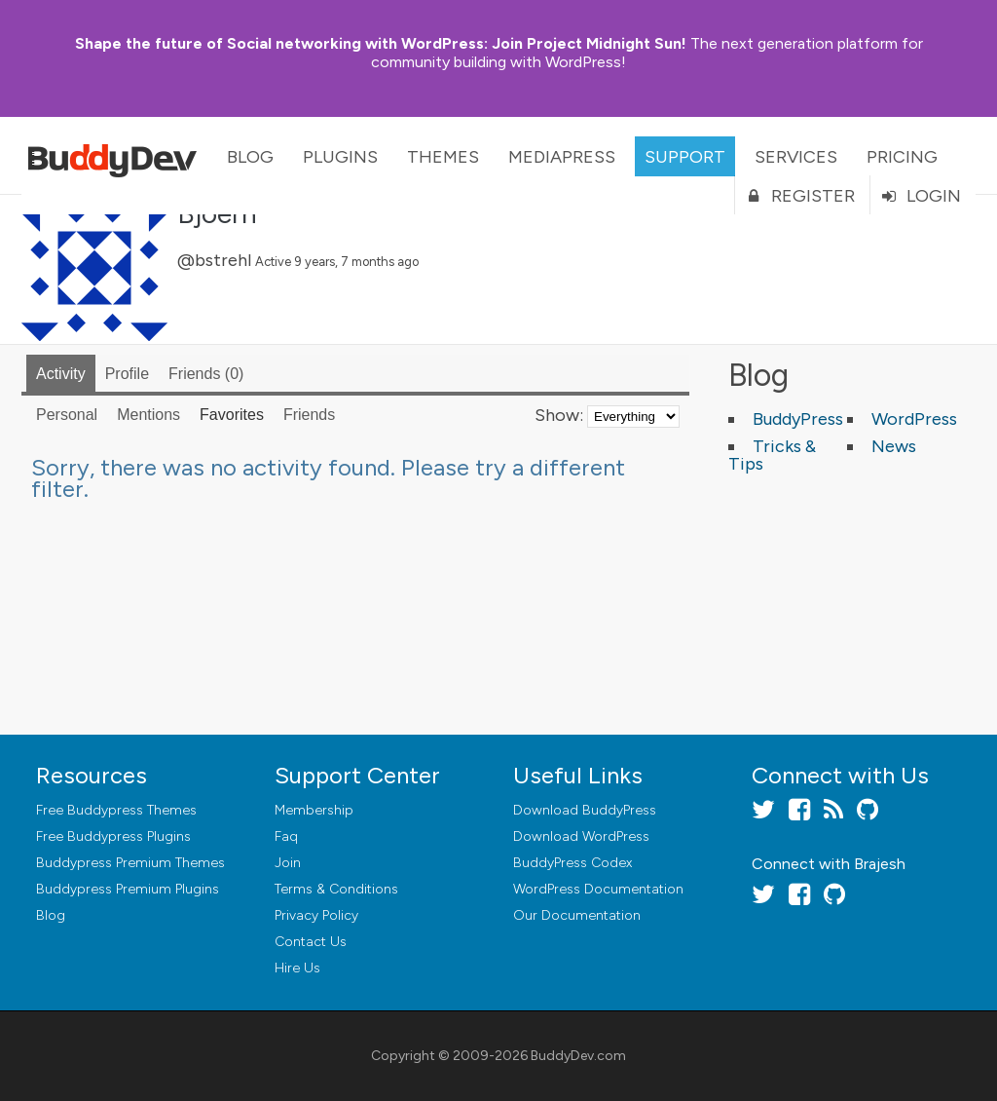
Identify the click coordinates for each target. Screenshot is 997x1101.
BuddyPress (798, 419)
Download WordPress (581, 836)
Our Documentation (577, 915)
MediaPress (561, 157)
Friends (205, 373)
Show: (559, 415)
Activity (61, 373)
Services (796, 157)
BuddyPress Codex (572, 862)
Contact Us (311, 941)
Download (584, 810)
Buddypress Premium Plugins (127, 889)
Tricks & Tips (772, 455)
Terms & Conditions (336, 889)
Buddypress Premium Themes (130, 862)
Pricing (902, 157)
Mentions (148, 414)
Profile (127, 373)
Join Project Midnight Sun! (380, 43)
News (893, 446)
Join (288, 862)
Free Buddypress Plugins (113, 836)
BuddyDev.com (578, 1055)
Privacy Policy (316, 915)
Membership (314, 810)
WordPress (914, 419)
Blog (250, 157)
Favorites (232, 414)
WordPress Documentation (598, 889)
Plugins (340, 157)
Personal (66, 414)
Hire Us (297, 968)
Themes (443, 157)
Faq (286, 836)
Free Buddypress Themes (116, 810)
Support (685, 157)
